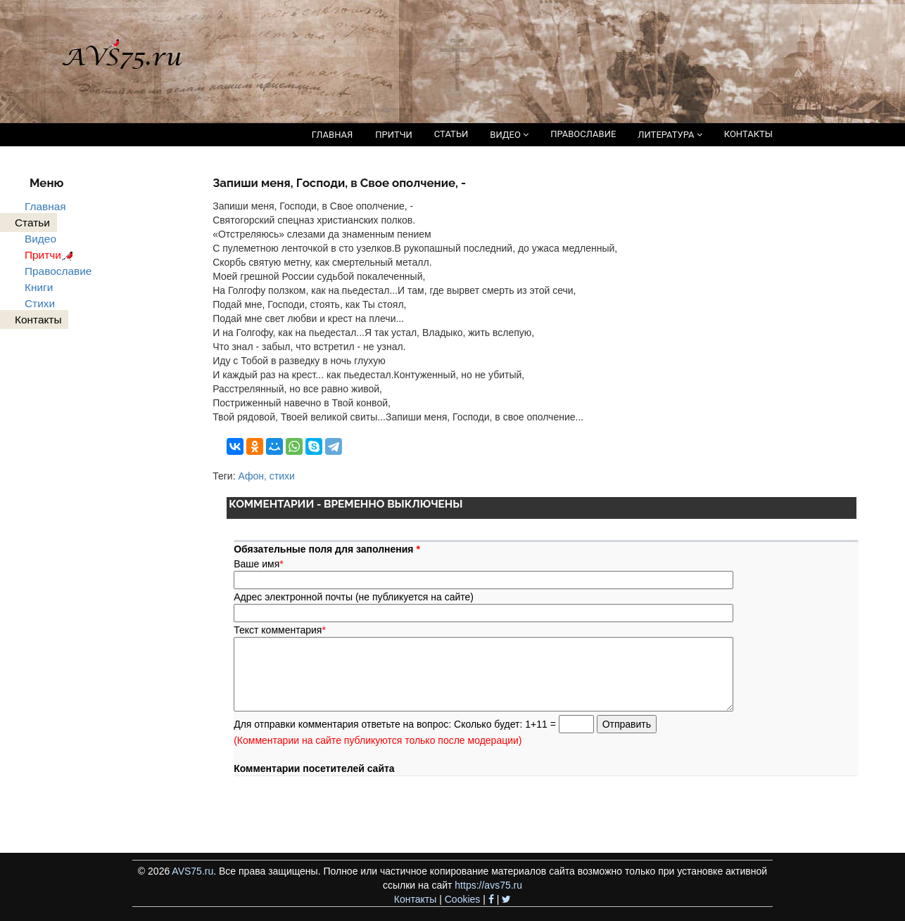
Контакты (415, 899)
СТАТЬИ (451, 134)
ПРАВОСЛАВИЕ (583, 134)
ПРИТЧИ (393, 134)
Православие (58, 271)
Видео (40, 239)
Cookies (463, 899)
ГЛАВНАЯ (332, 134)
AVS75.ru (192, 871)
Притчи (51, 255)
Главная (45, 206)
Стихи (40, 303)
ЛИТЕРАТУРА (670, 134)
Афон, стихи (266, 476)
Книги (39, 287)
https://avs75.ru (488, 885)
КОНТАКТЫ (748, 134)
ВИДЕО (509, 134)
